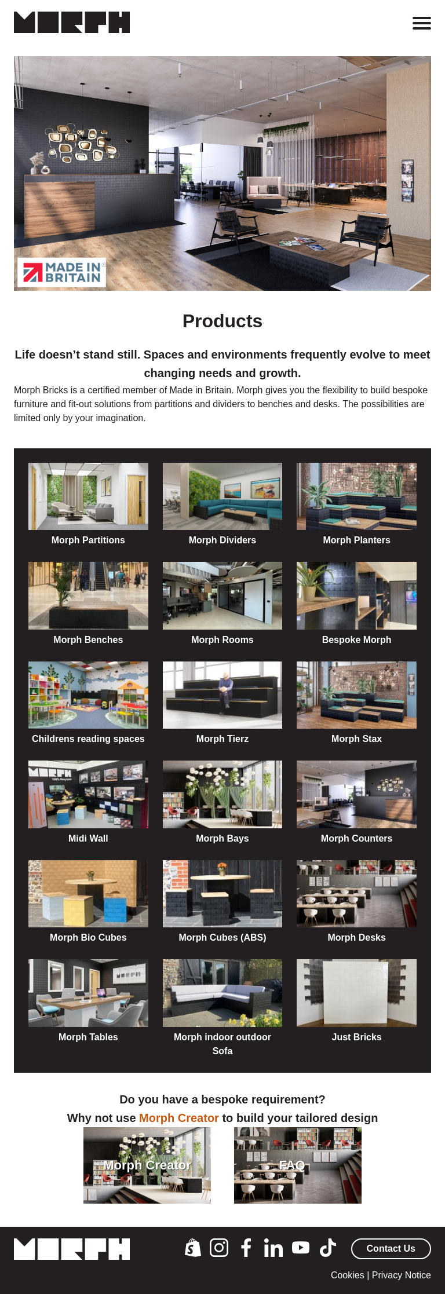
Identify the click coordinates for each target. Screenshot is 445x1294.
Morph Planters (356, 540)
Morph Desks (356, 937)
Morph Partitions (88, 540)
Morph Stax (356, 739)
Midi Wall (88, 838)
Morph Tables (88, 1037)
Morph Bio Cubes (88, 937)
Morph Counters (357, 838)
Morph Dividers (222, 540)
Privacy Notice (401, 1275)
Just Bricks (357, 1037)
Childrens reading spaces (88, 739)
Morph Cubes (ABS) (222, 937)
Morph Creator (179, 1118)
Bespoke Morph (357, 640)
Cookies (347, 1275)
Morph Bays (222, 838)
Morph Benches (88, 640)
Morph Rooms (222, 640)
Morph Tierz (222, 739)
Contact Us (391, 1248)
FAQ (292, 1165)
